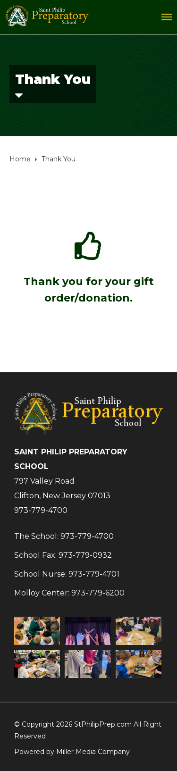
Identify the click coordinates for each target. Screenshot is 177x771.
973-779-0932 (85, 555)
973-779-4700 (40, 510)
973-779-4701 (93, 574)
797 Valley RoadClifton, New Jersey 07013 (62, 488)
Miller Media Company (93, 751)
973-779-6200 (98, 592)
